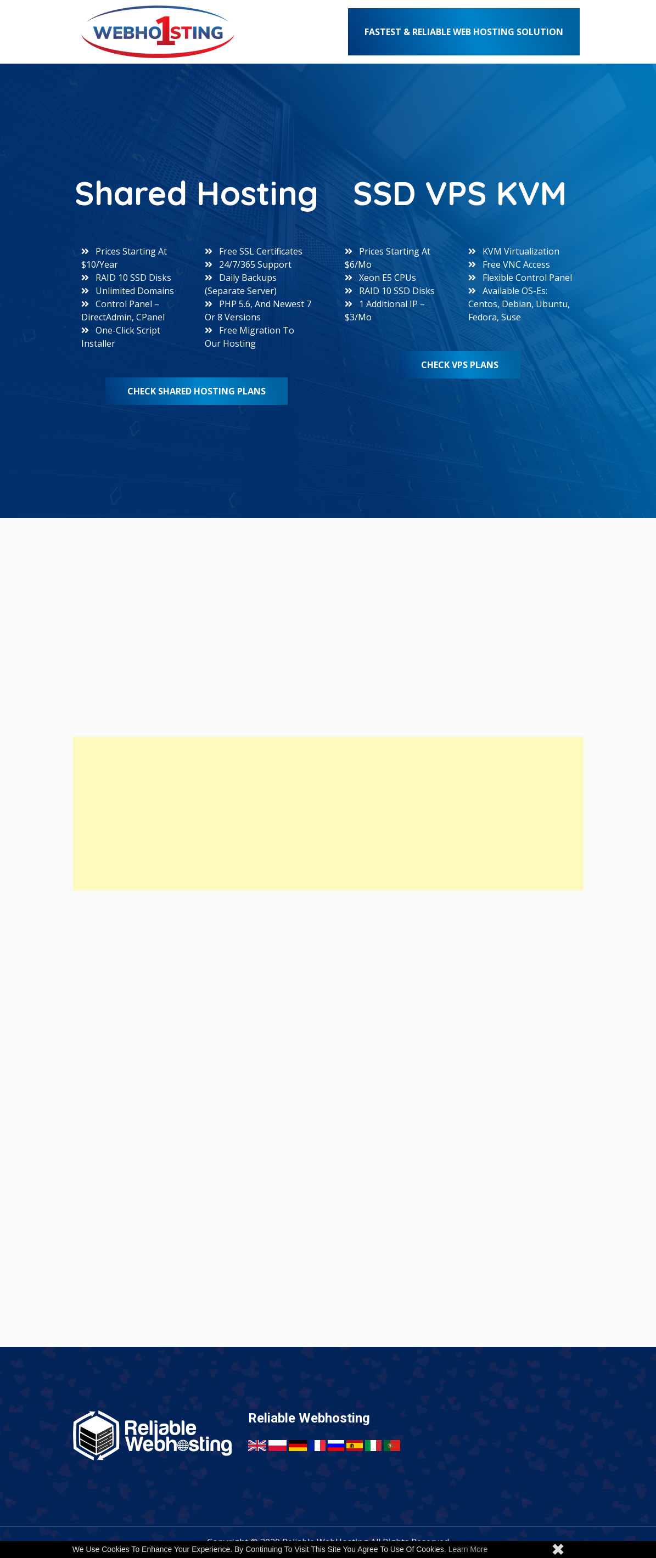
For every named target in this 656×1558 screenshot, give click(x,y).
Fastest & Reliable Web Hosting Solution (464, 32)
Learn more (468, 1549)
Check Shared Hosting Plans (196, 391)
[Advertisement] (328, 813)
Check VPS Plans (459, 365)
